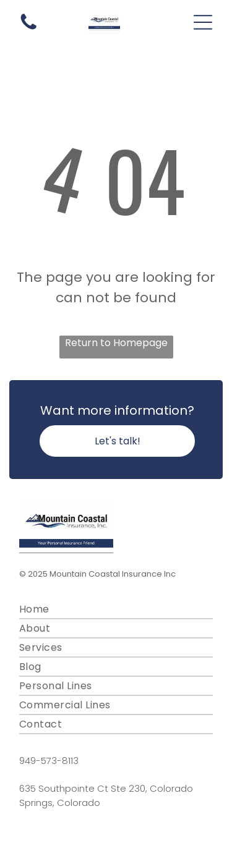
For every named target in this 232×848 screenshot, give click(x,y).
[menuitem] (116, 609)
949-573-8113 (49, 760)
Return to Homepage (116, 343)
